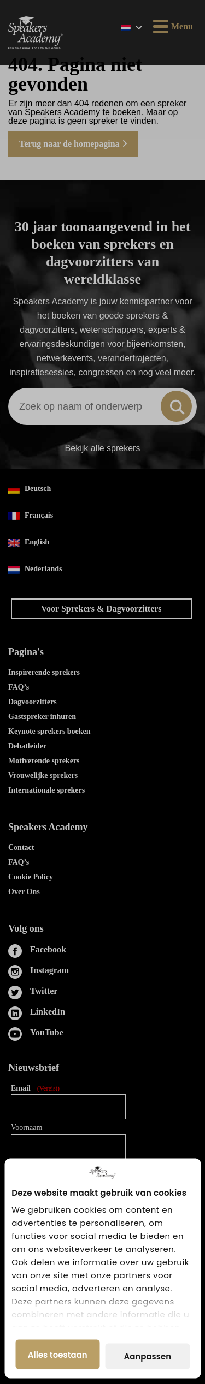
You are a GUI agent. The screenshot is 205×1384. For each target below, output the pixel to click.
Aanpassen (147, 1356)
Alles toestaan (57, 1354)
